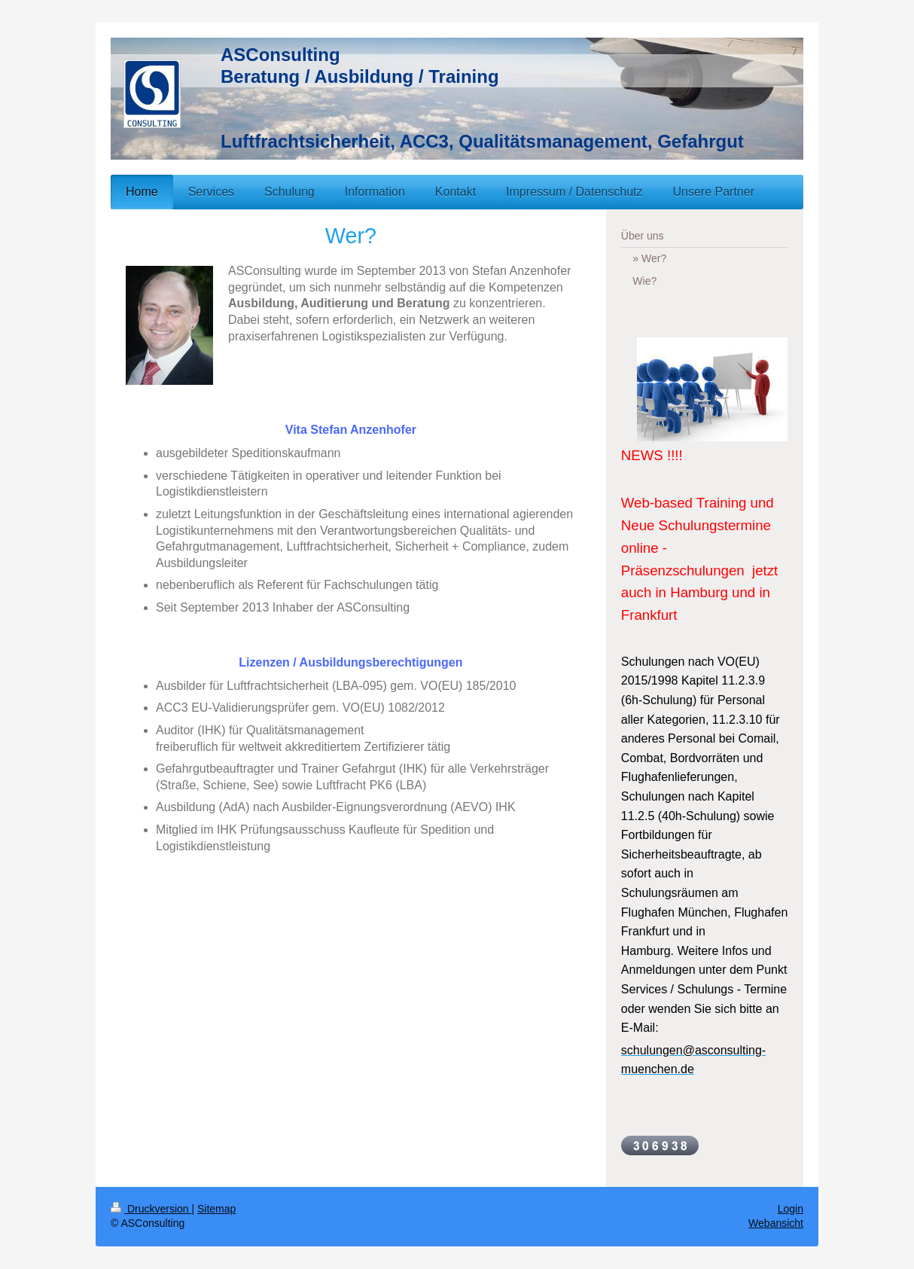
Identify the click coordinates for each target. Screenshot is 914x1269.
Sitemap (216, 1209)
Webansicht (775, 1223)
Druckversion (151, 1209)
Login (790, 1209)
